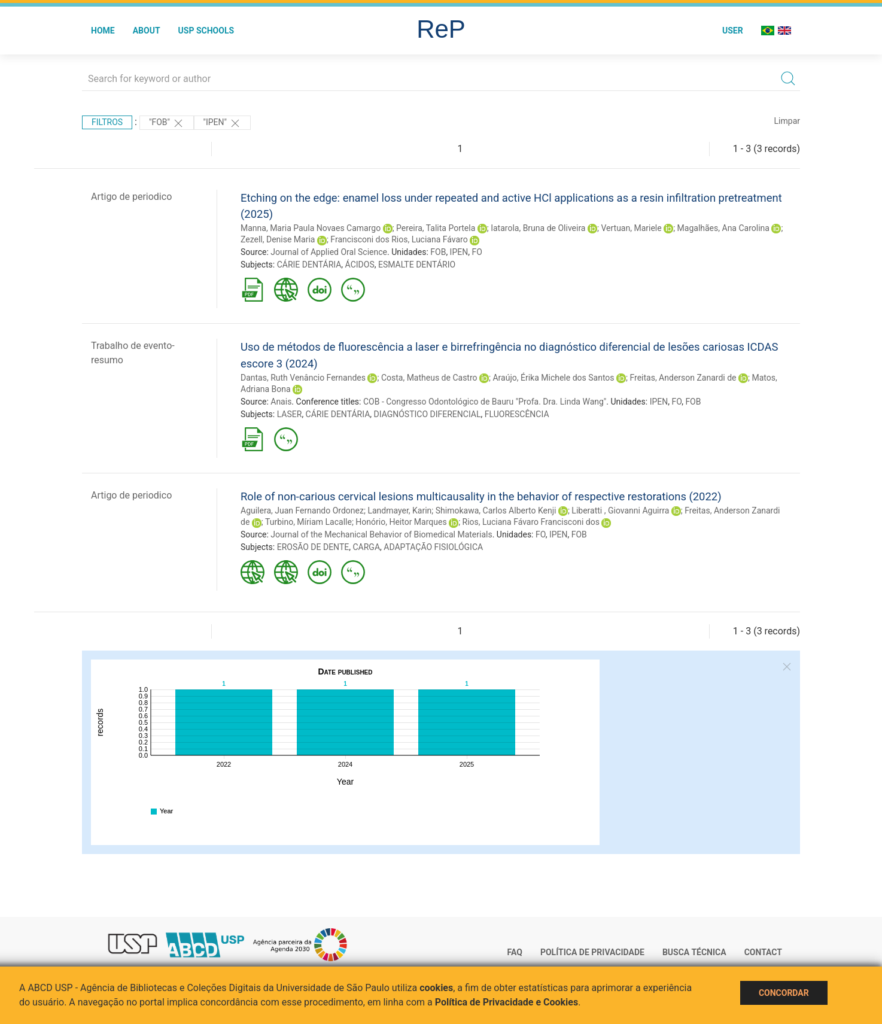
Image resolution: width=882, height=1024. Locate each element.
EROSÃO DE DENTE (313, 547)
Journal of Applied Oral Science (328, 252)
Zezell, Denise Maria (278, 239)
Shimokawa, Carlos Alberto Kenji (496, 510)
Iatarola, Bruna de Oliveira (538, 228)
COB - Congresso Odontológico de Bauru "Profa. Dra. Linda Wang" (484, 401)
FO (477, 252)
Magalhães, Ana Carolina (723, 228)
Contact (763, 952)
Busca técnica (694, 952)
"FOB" (166, 123)
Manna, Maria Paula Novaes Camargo (311, 228)
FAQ (514, 952)
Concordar (784, 993)
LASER (289, 414)
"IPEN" (222, 123)
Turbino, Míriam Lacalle (308, 522)
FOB (438, 252)
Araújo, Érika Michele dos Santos (553, 377)
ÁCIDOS (360, 264)
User (732, 30)
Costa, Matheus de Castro (429, 377)
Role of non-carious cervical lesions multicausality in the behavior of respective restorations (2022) (481, 496)
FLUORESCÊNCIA (517, 414)
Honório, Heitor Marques (400, 522)
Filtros (107, 122)
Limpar (787, 121)
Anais (280, 401)
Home (103, 30)
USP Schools (206, 30)
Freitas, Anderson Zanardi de (682, 377)
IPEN (459, 252)
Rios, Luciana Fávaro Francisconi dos (531, 522)
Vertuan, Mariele (631, 228)
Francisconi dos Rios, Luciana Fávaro (398, 239)
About (146, 30)
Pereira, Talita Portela (435, 228)
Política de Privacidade (592, 952)
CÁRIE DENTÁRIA (309, 264)
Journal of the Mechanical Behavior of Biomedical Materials (381, 534)
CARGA (366, 547)
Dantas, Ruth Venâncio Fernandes (303, 377)
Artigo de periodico (131, 196)
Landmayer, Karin (399, 510)
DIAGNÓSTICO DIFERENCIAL (427, 414)
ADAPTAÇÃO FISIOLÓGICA (433, 547)
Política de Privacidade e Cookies (507, 1002)
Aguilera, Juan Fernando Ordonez (302, 510)
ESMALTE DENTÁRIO (416, 264)
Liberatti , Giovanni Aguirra (620, 510)
